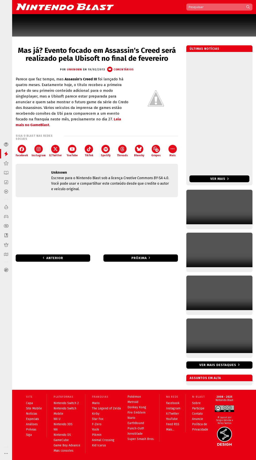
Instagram (39, 151)
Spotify (105, 151)
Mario (96, 403)
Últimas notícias (204, 49)
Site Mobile (34, 408)
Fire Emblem (136, 412)
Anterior (54, 258)
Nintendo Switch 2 (66, 403)
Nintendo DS (62, 435)
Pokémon (134, 397)
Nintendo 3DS (63, 424)
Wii (56, 429)
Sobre (196, 403)
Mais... (170, 429)
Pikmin (96, 435)
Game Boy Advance (67, 445)
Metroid (132, 402)
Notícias (31, 414)
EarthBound (135, 423)
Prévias (31, 429)
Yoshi (95, 429)
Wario (131, 418)
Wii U (57, 419)
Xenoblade (135, 434)
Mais (172, 151)
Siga (29, 435)
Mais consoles (63, 451)
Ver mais (219, 179)
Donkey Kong (136, 407)
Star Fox (97, 419)
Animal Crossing (103, 440)
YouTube (72, 151)
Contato (197, 414)
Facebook (22, 151)
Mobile (58, 414)
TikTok (89, 151)
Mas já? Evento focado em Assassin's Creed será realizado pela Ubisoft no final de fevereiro (97, 54)
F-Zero (96, 424)
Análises (32, 424)
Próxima (139, 258)
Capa (29, 403)
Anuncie (197, 419)
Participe (198, 408)
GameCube (61, 440)
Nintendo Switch (65, 408)
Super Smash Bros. (140, 439)
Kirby (95, 414)
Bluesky (139, 151)
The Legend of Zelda (106, 408)
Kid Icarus (99, 445)
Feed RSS (172, 424)
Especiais (32, 419)
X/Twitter (55, 151)
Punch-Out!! (135, 428)
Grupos (156, 151)
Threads (122, 151)
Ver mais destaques (217, 365)
